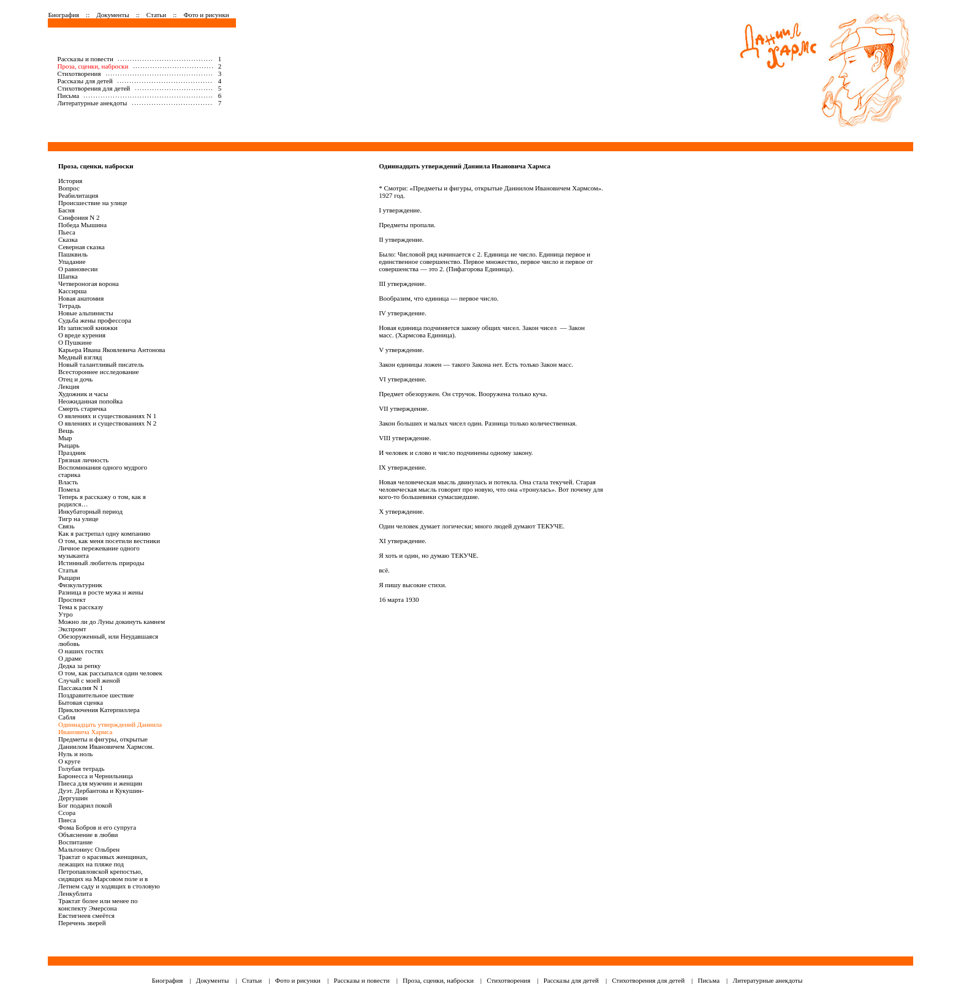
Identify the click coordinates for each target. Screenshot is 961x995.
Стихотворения (79, 73)
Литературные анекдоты (92, 103)
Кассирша (72, 291)
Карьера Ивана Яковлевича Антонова (111, 349)
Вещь (66, 430)
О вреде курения (81, 335)
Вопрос (69, 188)
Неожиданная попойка (90, 401)
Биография (63, 14)
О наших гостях (81, 651)
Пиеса (67, 820)
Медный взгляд (80, 357)
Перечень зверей (82, 922)
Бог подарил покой (85, 805)
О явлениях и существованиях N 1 (107, 415)
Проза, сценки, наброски (93, 66)
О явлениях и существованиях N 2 (107, 423)
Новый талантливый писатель (101, 364)
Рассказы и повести (85, 58)
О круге (69, 761)
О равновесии (78, 268)
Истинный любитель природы (101, 562)
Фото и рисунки (206, 14)
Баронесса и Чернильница (95, 775)
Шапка (68, 276)
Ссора (66, 812)
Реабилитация (78, 195)
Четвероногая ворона (88, 283)
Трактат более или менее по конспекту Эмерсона (98, 904)
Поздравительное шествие (96, 695)
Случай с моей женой (89, 680)
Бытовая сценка (80, 702)
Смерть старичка (82, 408)
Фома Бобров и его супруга (97, 827)
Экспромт (72, 629)
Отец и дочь (75, 379)
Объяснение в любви (88, 834)
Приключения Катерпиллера (99, 709)
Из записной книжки (88, 327)
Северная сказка (81, 246)
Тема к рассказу (81, 606)
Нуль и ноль (75, 753)
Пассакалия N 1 (80, 687)
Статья (68, 570)
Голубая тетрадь (81, 768)
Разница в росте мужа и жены (100, 592)
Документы (112, 14)
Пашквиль (73, 254)
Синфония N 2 (79, 217)
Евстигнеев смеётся (86, 915)
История (70, 180)
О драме (70, 658)
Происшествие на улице (92, 202)
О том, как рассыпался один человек (110, 673)
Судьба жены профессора (94, 320)
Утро (65, 614)
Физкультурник (80, 584)
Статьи (156, 14)
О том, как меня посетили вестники (109, 540)
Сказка (68, 239)
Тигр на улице (78, 518)
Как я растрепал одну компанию (104, 533)
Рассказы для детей (85, 80)
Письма (69, 95)
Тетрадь (69, 305)
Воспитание (75, 842)
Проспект (72, 599)
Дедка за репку (79, 665)
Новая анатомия (81, 298)
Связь (66, 526)
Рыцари (69, 577)
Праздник (72, 452)
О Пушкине (75, 342)
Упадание (72, 261)
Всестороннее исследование (98, 371)
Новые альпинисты (85, 313)
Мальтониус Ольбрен (89, 849)
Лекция (68, 386)
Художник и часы (83, 393)
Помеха (69, 489)
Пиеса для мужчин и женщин (100, 783)
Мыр (65, 437)
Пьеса (66, 232)
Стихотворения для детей (94, 88)
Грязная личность (83, 460)
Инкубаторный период (90, 511)
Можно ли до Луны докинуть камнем (111, 621)
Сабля (66, 717)
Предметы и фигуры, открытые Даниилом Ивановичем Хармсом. (106, 742)
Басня (66, 210)
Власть (68, 482)
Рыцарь (69, 445)
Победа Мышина (82, 224)
